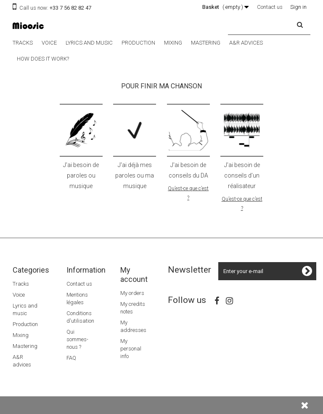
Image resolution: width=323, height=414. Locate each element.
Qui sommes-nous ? (77, 339)
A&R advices (246, 43)
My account (134, 274)
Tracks (23, 43)
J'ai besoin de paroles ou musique (81, 175)
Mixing (173, 43)
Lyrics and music (89, 43)
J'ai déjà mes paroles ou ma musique (134, 175)
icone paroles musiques (81, 130)
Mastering (205, 43)
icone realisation (241, 130)
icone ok (134, 130)
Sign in (298, 7)
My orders (132, 293)
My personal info (130, 348)
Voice (49, 43)
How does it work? (43, 59)
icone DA (188, 130)
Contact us (270, 7)
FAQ (71, 358)
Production (138, 43)
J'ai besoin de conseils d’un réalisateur (242, 175)
